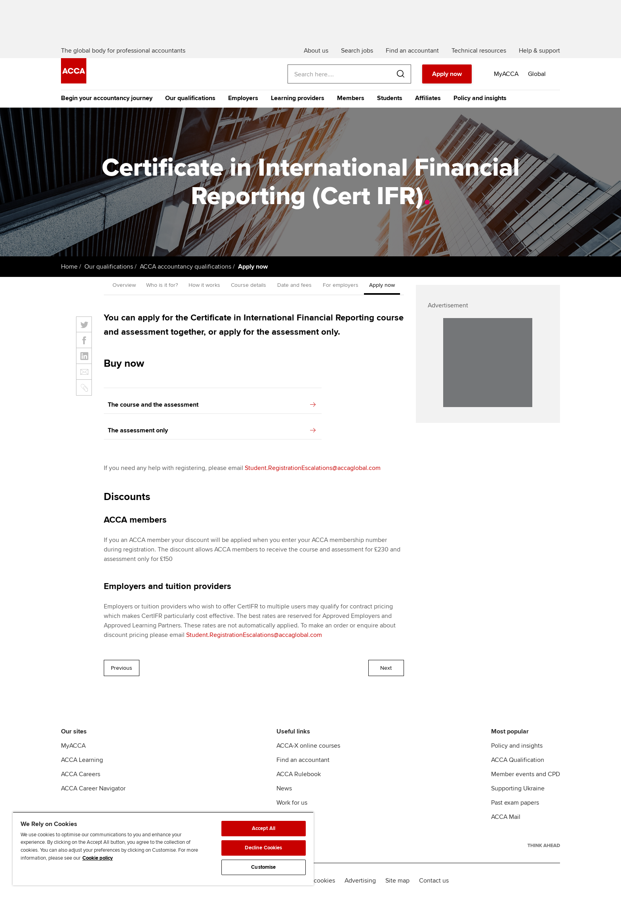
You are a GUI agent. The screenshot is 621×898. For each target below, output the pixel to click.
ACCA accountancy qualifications (185, 267)
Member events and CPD (525, 774)
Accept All (263, 828)
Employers (243, 98)
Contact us (434, 881)
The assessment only (212, 430)
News (284, 788)
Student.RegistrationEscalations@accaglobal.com (313, 468)
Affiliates (428, 98)
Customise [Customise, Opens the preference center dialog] (263, 867)
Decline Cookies (263, 848)
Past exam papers (515, 803)
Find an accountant (303, 760)
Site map (397, 881)
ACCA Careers (80, 774)
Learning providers (297, 98)
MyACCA (73, 746)
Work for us (291, 803)
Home (69, 267)
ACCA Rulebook (298, 774)
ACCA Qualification (517, 760)
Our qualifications (190, 98)
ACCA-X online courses (308, 746)
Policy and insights (480, 98)
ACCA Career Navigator (93, 788)
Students (389, 98)
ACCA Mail (505, 817)
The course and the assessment (212, 405)
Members (350, 98)
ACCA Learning (82, 760)
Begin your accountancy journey (106, 98)
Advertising (360, 881)
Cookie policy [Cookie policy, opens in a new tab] (97, 858)
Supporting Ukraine (518, 788)
